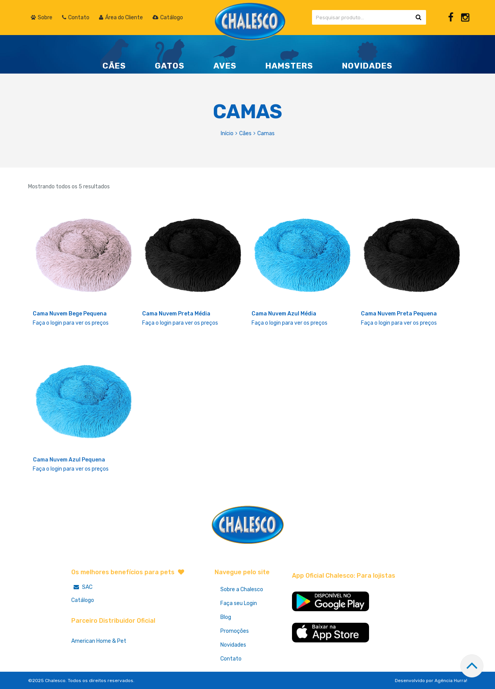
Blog (225, 617)
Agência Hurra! (451, 680)
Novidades (233, 645)
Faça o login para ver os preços (71, 323)
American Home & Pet (98, 641)
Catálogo (82, 600)
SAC (81, 587)
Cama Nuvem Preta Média (176, 313)
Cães (245, 133)
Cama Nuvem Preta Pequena (399, 313)
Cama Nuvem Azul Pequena (69, 461)
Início (227, 133)
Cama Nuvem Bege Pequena (70, 313)
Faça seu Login (238, 603)
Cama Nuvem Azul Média (284, 313)
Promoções (234, 631)
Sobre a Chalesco (241, 589)
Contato (231, 658)
